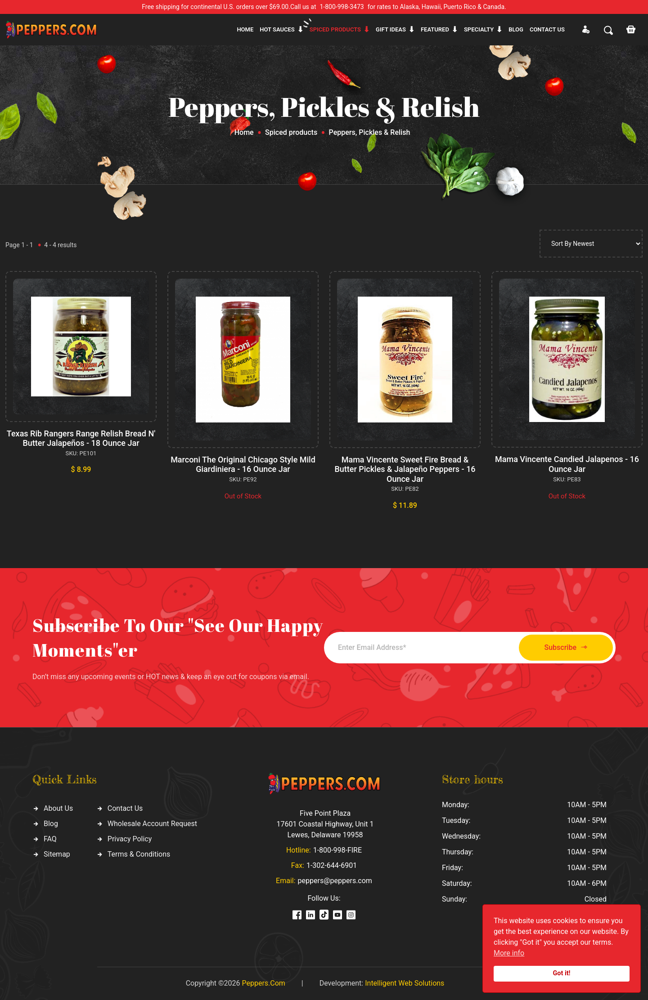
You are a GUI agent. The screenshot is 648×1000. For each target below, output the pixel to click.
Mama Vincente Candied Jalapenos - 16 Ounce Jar (567, 464)
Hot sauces (277, 29)
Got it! (562, 973)
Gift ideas (391, 29)
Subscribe (565, 647)
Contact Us (125, 808)
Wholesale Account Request (152, 823)
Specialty (479, 29)
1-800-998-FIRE (337, 850)
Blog (515, 29)
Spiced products (335, 29)
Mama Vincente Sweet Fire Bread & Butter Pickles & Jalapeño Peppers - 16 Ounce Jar (404, 469)
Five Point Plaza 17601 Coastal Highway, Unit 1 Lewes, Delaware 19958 (325, 824)
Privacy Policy (130, 839)
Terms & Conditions (139, 854)
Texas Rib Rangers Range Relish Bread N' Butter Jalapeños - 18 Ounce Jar (81, 438)
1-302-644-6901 (331, 865)
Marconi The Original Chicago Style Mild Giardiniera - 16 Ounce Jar (243, 464)
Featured (435, 29)
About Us (58, 808)
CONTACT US (547, 29)
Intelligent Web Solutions (404, 983)
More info (509, 953)
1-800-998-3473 (342, 6)
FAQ (50, 839)
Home (245, 29)
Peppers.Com (263, 983)
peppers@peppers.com (335, 880)
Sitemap (57, 854)
